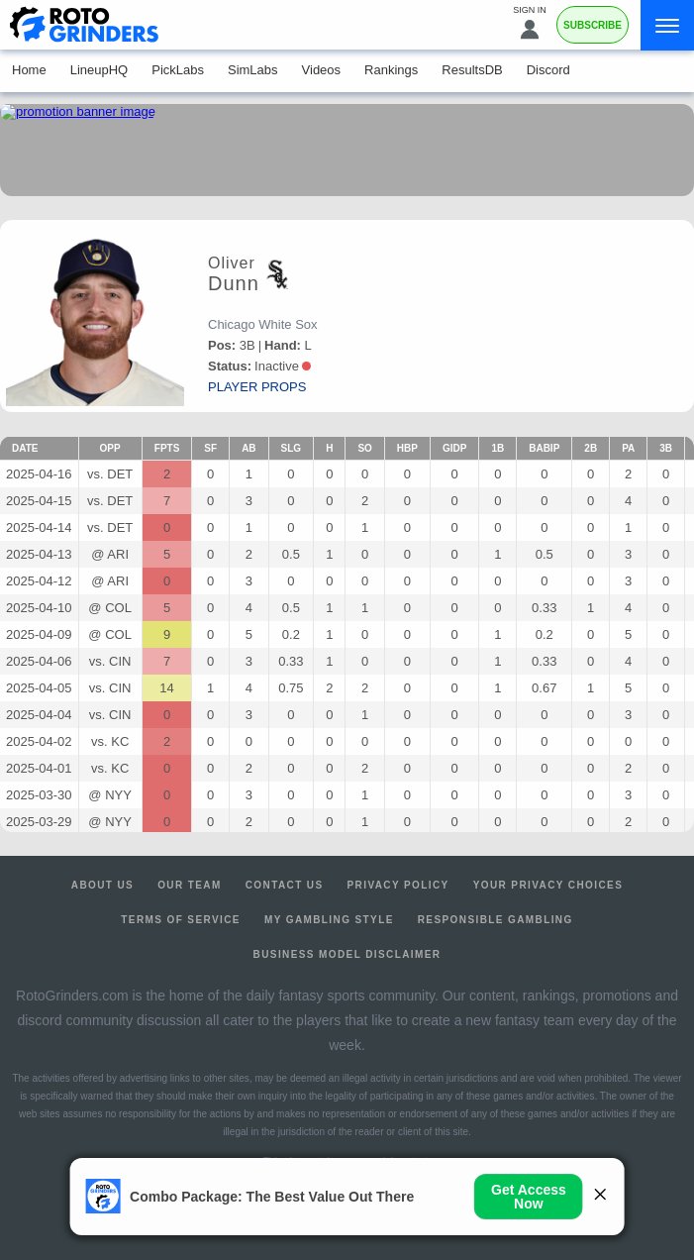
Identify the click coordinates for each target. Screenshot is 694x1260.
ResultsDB (472, 69)
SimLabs (253, 69)
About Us (102, 885)
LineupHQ (99, 69)
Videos (322, 69)
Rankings (391, 69)
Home (29, 69)
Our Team (189, 885)
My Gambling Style (329, 919)
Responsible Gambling (495, 919)
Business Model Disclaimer (347, 954)
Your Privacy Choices (548, 885)
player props (257, 386)
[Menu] (667, 25)
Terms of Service (181, 919)
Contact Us (285, 885)
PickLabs (177, 69)
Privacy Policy (398, 885)
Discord (548, 69)
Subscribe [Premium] (592, 25)
